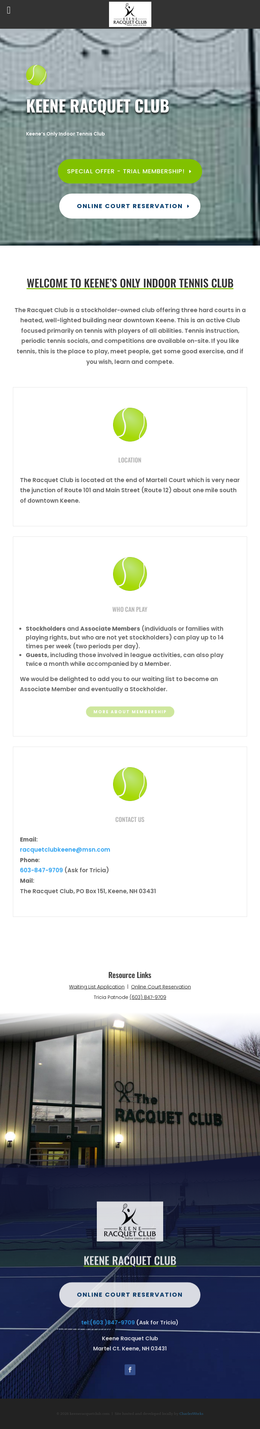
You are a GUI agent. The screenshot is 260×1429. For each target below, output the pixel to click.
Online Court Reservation (130, 206)
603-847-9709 (41, 870)
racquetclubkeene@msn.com (65, 850)
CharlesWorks (191, 1414)
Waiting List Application (97, 986)
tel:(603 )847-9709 (108, 1342)
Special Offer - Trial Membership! (126, 171)
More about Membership (130, 712)
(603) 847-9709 (148, 997)
